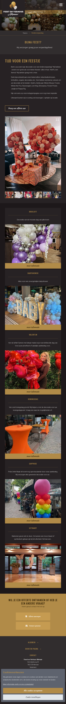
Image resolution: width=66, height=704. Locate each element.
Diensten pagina (31, 649)
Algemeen (31, 642)
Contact (33, 655)
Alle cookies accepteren (33, 690)
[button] (58, 154)
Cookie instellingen (33, 697)
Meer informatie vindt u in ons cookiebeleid (18, 684)
